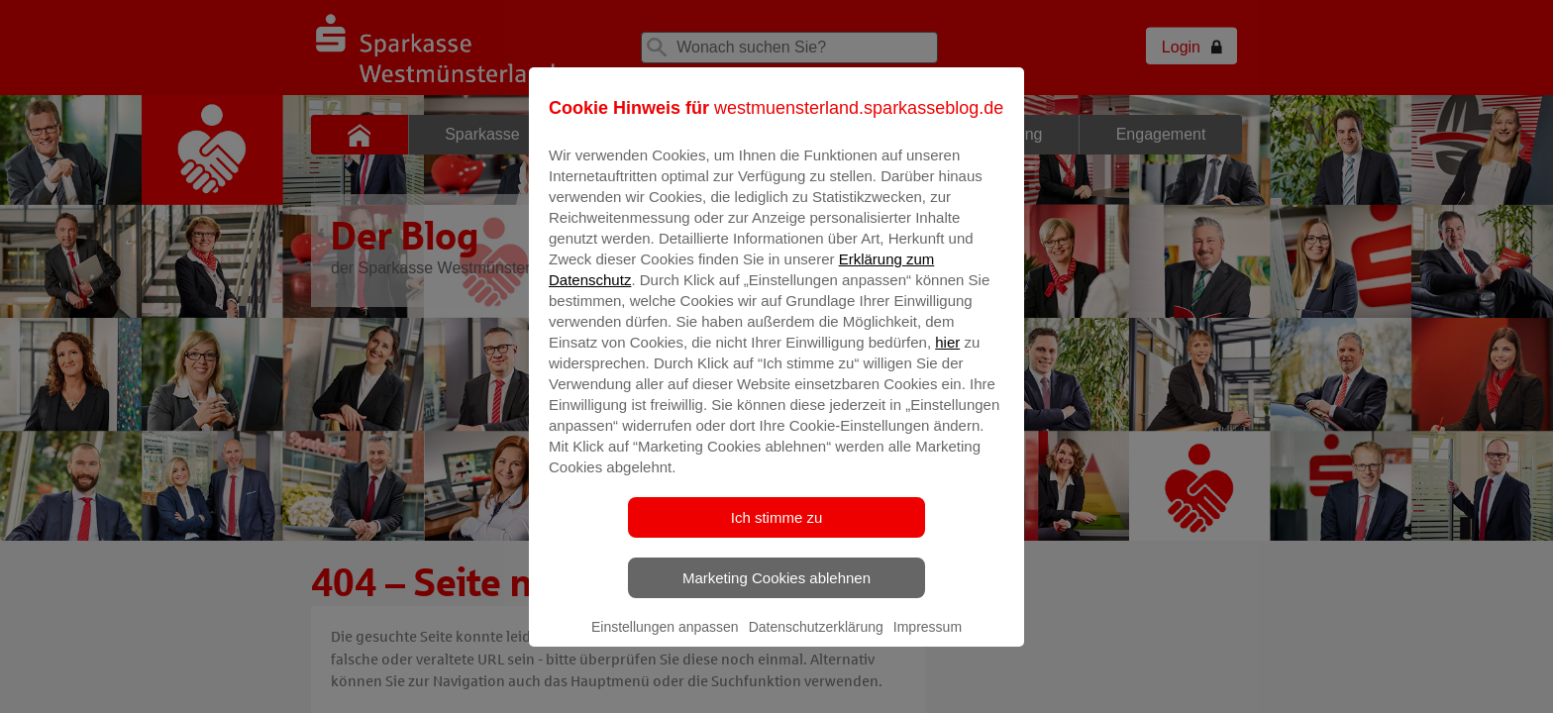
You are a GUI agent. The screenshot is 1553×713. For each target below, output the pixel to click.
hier (947, 356)
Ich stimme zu (777, 531)
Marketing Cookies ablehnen (776, 591)
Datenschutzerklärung (816, 641)
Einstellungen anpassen (665, 641)
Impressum (927, 641)
